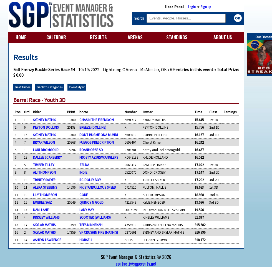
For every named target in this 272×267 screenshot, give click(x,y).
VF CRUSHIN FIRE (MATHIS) (98, 232)
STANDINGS (176, 37)
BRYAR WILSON (44, 142)
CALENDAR (56, 37)
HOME (21, 37)
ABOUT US (222, 37)
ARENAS (135, 37)
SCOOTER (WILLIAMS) (95, 217)
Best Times (22, 87)
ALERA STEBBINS (45, 187)
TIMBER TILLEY (43, 165)
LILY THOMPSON (45, 195)
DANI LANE (41, 210)
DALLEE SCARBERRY (47, 157)
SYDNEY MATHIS (44, 120)
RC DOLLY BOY (90, 180)
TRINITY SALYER (44, 180)
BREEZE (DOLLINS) (92, 127)
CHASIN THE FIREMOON (96, 120)
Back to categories (49, 87)
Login (192, 6)
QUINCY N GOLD (91, 202)
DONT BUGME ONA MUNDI (98, 135)
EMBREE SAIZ (42, 202)
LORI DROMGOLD (46, 150)
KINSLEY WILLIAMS (46, 217)
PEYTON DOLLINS (46, 127)
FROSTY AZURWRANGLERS (98, 157)
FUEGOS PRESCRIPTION (96, 142)
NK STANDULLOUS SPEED (97, 187)
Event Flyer (76, 87)
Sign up (205, 6)
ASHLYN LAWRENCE (47, 240)
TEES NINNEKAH (90, 225)
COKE (83, 195)
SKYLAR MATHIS (44, 225)
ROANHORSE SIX (91, 150)
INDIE (83, 172)
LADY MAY (86, 210)
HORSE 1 (85, 240)
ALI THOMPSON (44, 172)
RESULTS (98, 37)
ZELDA (84, 165)
